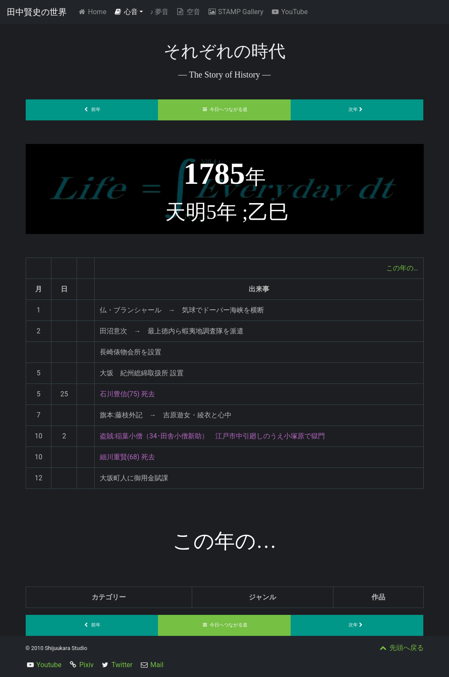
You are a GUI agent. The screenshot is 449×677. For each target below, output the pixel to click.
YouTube (289, 12)
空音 (187, 12)
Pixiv (86, 665)
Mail (156, 665)
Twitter (121, 665)
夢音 (159, 12)
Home (93, 11)
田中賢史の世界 (37, 12)
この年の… (402, 268)
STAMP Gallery (235, 12)
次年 (357, 109)
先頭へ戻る (401, 648)
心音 (125, 12)
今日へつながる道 (225, 109)
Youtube (49, 665)
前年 (92, 109)
